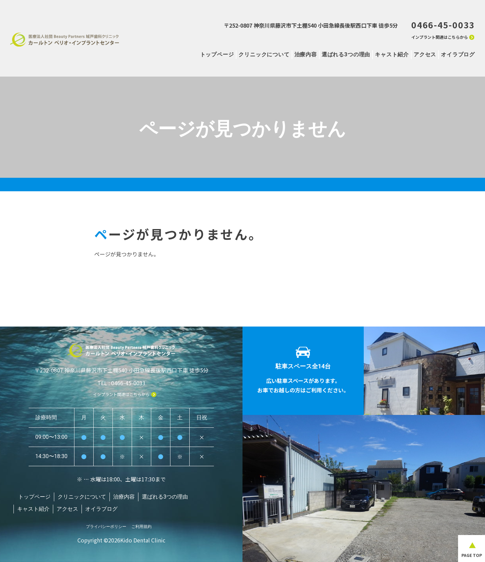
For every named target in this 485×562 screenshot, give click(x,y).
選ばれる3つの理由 (346, 54)
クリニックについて (263, 54)
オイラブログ (458, 54)
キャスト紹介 (392, 54)
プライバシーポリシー (106, 523)
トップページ (217, 54)
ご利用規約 (141, 523)
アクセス (425, 54)
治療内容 (305, 54)
